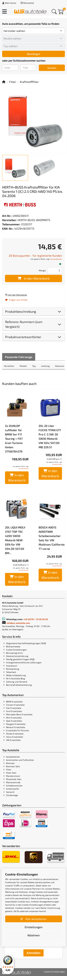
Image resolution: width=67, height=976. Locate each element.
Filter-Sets (11, 772)
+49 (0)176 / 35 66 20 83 (35, 619)
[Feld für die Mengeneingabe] (55, 270)
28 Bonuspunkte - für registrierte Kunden (35, 255)
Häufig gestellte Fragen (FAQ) (20, 659)
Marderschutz (13, 776)
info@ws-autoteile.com (18, 623)
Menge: (42, 270)
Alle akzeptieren (33, 919)
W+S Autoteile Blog (15, 678)
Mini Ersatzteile (14, 717)
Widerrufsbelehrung (16, 675)
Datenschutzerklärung (17, 656)
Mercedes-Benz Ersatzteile (19, 714)
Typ (34, 366)
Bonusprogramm (14, 653)
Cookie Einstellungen (16, 649)
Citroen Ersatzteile (15, 704)
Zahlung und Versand (16, 681)
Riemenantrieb (13, 782)
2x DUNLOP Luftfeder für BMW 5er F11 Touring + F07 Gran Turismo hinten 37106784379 (14, 438)
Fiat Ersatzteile (13, 708)
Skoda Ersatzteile (14, 733)
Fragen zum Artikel (16, 299)
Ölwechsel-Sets (13, 779)
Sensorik (10, 792)
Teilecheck (11, 672)
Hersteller (9, 366)
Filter (12, 81)
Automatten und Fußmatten (20, 760)
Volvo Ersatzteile (14, 737)
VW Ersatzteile (13, 740)
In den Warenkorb (33, 278)
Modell (23, 366)
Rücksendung (12, 669)
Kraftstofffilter (29, 81)
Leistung (45, 366)
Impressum (11, 665)
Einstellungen (34, 927)
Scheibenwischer (14, 785)
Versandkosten (56, 259)
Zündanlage (12, 795)
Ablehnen (33, 935)
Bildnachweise (13, 646)
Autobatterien (13, 756)
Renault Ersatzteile (15, 727)
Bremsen (10, 763)
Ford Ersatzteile (14, 711)
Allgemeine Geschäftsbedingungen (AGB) (26, 643)
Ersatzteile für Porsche (17, 730)
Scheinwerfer (12, 788)
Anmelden (33, 952)
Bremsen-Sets (13, 766)
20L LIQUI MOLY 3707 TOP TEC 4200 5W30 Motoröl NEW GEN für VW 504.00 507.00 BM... (15, 540)
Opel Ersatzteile (14, 721)
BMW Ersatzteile (14, 701)
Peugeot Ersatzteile (15, 724)
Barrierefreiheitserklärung (19, 685)
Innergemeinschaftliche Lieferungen (23, 662)
